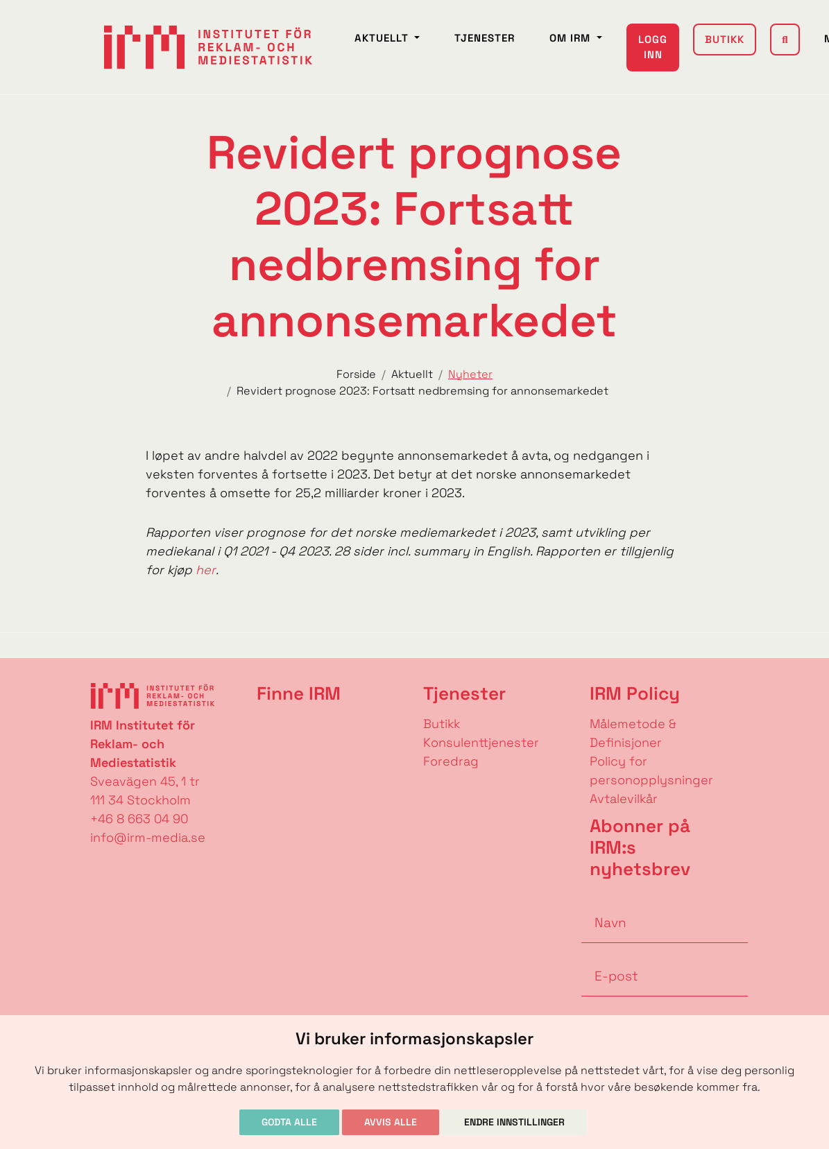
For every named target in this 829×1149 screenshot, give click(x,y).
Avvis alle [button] (390, 1122)
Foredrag (451, 761)
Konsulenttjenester (481, 742)
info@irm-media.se (147, 837)
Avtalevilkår (624, 798)
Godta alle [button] (289, 1122)
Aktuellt (383, 37)
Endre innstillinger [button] (514, 1122)
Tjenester (484, 37)
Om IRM (571, 37)
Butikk (724, 39)
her (206, 570)
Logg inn (652, 47)
